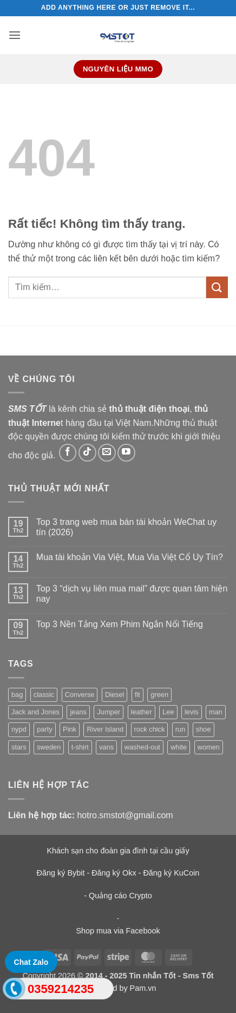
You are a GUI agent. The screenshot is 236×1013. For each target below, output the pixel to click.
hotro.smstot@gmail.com (125, 815)
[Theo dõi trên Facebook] (68, 453)
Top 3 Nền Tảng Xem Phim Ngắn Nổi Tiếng (119, 624)
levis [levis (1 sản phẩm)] (192, 712)
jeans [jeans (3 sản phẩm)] (78, 712)
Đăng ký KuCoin (171, 873)
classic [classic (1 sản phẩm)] (44, 694)
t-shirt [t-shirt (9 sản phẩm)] (80, 747)
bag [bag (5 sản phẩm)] (17, 694)
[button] (14, 35)
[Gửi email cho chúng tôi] (107, 453)
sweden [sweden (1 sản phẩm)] (49, 747)
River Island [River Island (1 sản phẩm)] (105, 729)
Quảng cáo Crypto (120, 895)
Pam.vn (143, 988)
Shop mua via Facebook (118, 930)
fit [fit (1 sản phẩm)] (137, 694)
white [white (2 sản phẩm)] (179, 747)
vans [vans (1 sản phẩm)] (106, 747)
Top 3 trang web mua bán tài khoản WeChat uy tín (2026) (126, 527)
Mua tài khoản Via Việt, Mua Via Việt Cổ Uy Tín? (129, 557)
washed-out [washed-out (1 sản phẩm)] (142, 747)
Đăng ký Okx (114, 873)
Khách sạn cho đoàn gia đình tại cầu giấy (118, 850)
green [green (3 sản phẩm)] (159, 694)
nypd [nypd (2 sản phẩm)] (19, 729)
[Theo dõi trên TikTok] (87, 453)
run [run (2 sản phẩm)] (180, 729)
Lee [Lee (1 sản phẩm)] (168, 712)
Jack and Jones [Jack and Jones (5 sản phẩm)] (35, 712)
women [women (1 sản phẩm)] (209, 747)
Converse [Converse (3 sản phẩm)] (80, 694)
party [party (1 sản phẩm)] (44, 729)
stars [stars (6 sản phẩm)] (19, 747)
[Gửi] (217, 287)
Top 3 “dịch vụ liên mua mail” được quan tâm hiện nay (131, 593)
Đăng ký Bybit (61, 873)
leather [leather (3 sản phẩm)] (141, 712)
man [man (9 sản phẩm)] (215, 712)
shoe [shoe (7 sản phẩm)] (203, 729)
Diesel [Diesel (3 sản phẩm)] (114, 694)
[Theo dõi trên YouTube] (126, 453)
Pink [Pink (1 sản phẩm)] (69, 729)
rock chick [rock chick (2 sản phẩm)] (149, 729)
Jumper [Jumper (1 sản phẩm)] (108, 712)
